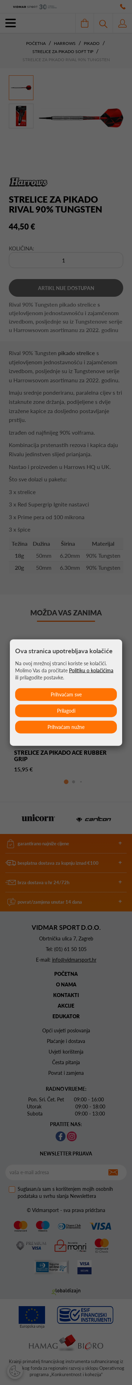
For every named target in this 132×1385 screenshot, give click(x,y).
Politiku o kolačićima (91, 670)
